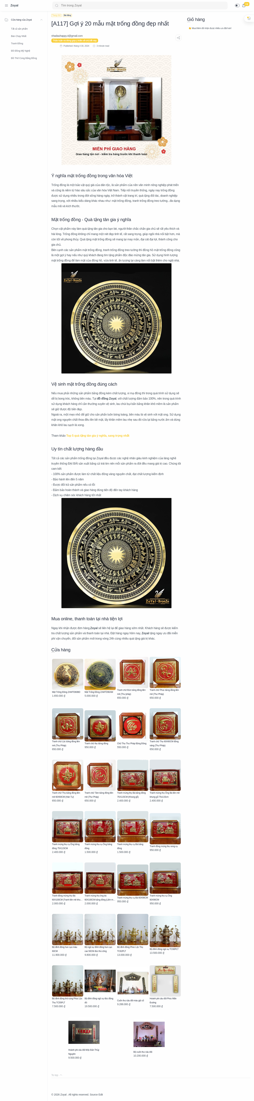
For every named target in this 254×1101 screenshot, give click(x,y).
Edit (100, 1094)
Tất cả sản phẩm (19, 28)
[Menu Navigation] (6, 5)
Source (94, 1094)
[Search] (140, 5)
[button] (237, 5)
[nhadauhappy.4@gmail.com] (67, 35)
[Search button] (56, 5)
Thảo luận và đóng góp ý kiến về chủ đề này (75, 40)
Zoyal (14, 5)
